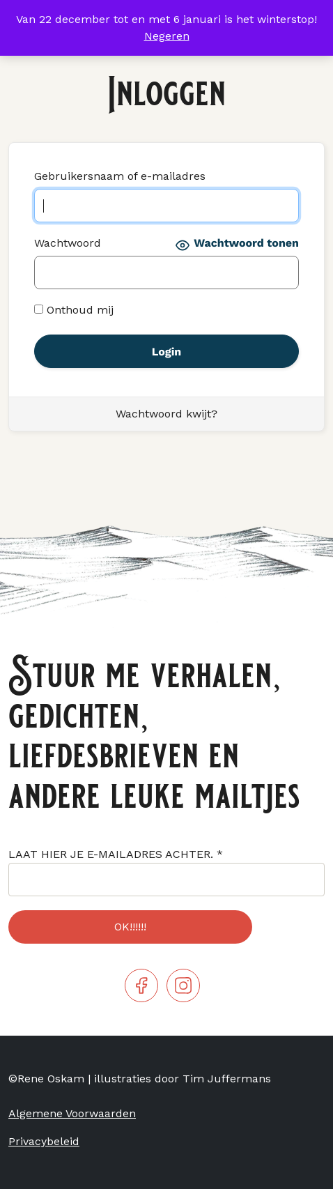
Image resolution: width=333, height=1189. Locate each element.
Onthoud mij (74, 309)
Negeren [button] (166, 36)
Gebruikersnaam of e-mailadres (120, 176)
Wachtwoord (67, 243)
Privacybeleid (43, 1141)
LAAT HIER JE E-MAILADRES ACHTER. (115, 854)
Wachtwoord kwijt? (166, 413)
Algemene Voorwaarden (72, 1113)
